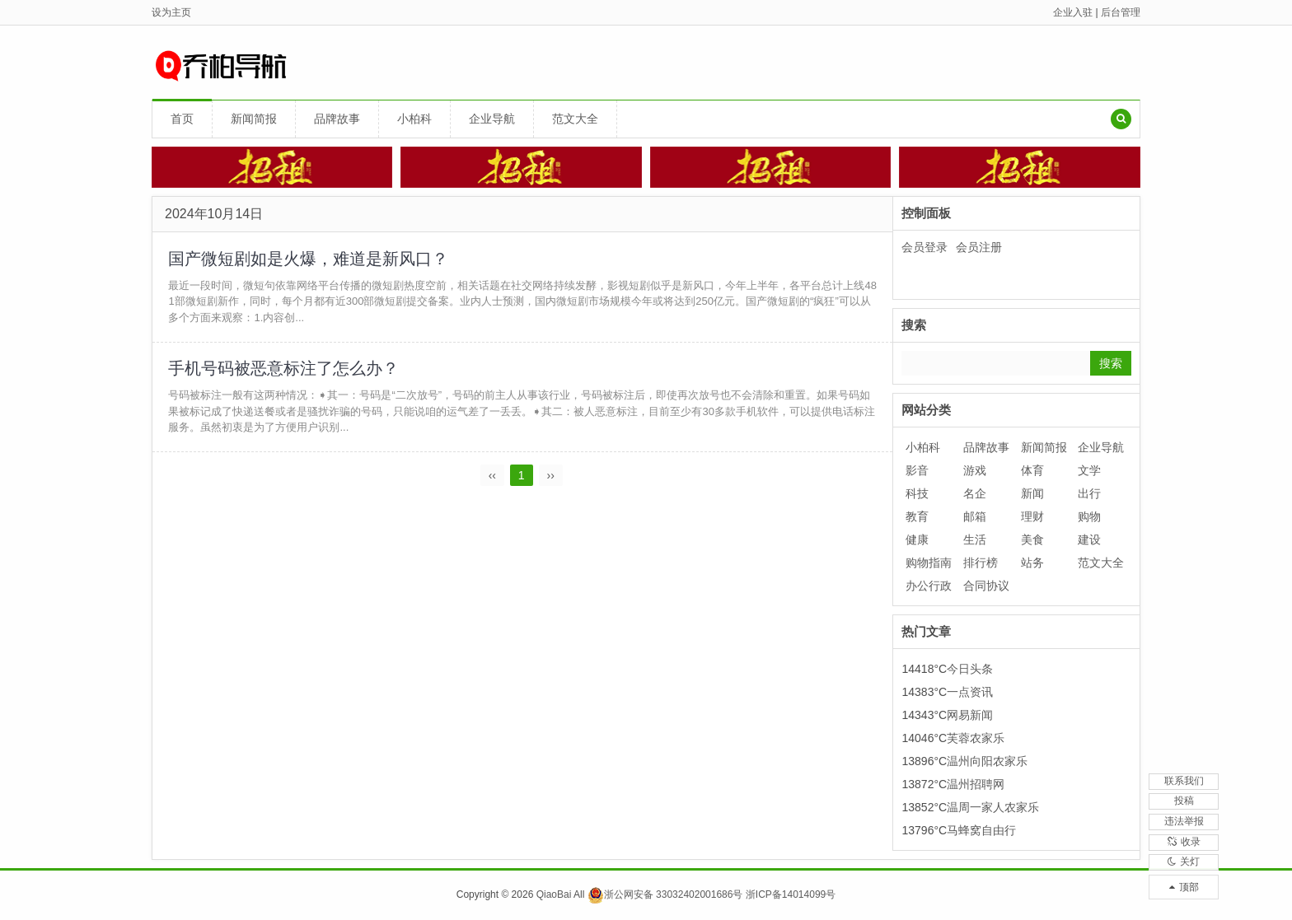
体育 (1032, 470)
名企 (974, 493)
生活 (974, 539)
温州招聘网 (975, 784)
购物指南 (929, 562)
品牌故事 (337, 118)
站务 (1032, 562)
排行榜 (980, 562)
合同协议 (986, 585)
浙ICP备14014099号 (791, 894)
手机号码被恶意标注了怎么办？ (284, 370)
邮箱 (974, 516)
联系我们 (1184, 743)
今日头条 (970, 668)
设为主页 (171, 12)
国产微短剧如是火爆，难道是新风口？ (309, 259)
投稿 (1184, 772)
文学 (1089, 470)
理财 (1032, 516)
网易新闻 (970, 715)
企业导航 (492, 118)
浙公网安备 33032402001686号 (665, 894)
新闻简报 (254, 118)
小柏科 (414, 118)
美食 (1032, 539)
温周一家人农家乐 (993, 807)
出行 (1089, 493)
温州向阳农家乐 (987, 761)
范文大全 (575, 118)
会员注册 (979, 247)
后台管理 (1120, 12)
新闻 (1032, 493)
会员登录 (924, 247)
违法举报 (1184, 800)
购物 (1089, 516)
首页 (182, 118)
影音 (917, 470)
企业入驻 (1073, 12)
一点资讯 (970, 691)
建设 (1089, 539)
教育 (917, 516)
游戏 (974, 470)
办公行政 (929, 585)
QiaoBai (554, 894)
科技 (917, 493)
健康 (917, 539)
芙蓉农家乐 (975, 738)
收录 (1184, 829)
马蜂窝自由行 (981, 830)
